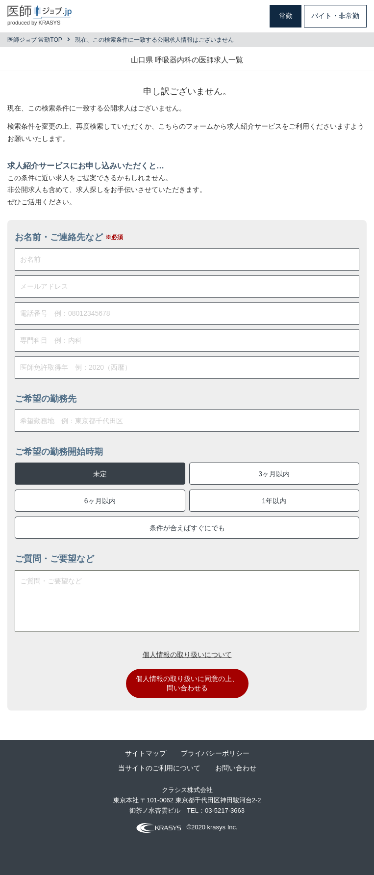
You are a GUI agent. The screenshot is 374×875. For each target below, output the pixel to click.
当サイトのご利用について (159, 768)
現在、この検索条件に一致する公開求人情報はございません (154, 39)
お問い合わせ (235, 768)
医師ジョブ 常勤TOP (34, 39)
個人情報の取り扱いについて (187, 654)
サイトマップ (145, 753)
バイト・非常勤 (335, 16)
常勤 (286, 16)
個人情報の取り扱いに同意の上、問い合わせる (187, 683)
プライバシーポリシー (215, 753)
